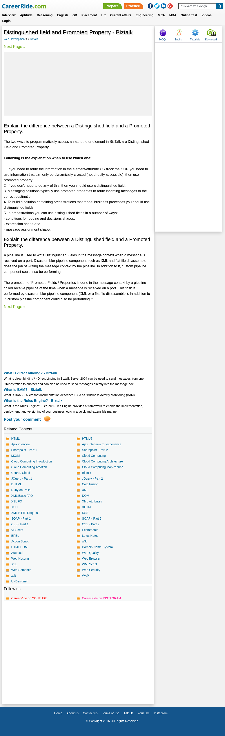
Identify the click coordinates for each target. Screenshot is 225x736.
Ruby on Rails (20, 490)
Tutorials (195, 39)
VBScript (17, 530)
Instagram (160, 713)
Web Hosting (20, 558)
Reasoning (45, 15)
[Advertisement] (78, 83)
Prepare (112, 6)
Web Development (14, 39)
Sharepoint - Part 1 (24, 450)
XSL (14, 564)
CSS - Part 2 (90, 524)
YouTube (144, 713)
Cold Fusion (90, 484)
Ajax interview (20, 444)
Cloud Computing (94, 455)
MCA (161, 15)
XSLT (15, 507)
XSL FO (16, 501)
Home (58, 713)
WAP (85, 575)
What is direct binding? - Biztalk (30, 373)
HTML (15, 438)
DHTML (16, 484)
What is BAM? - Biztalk (23, 390)
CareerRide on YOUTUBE (29, 598)
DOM (85, 495)
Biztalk (34, 39)
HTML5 (87, 438)
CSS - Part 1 (20, 524)
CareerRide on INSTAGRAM (101, 598)
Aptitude (26, 15)
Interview (9, 15)
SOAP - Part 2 (91, 518)
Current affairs (120, 15)
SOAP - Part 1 (21, 518)
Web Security (91, 570)
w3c (84, 541)
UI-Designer (19, 581)
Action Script (20, 541)
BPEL (15, 535)
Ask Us (128, 713)
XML (85, 490)
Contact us (90, 713)
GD (75, 15)
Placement (89, 15)
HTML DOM (19, 547)
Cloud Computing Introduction (31, 461)
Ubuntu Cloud (20, 473)
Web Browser (91, 558)
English (62, 15)
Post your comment (22, 419)
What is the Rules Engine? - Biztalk (33, 400)
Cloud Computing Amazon (29, 467)
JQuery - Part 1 (21, 478)
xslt (13, 575)
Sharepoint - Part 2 (95, 450)
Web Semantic (21, 570)
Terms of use (110, 713)
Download (211, 39)
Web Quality (90, 553)
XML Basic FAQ (22, 495)
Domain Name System (97, 547)
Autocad (16, 553)
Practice (133, 6)
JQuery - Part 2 (92, 478)
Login (6, 21)
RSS (85, 513)
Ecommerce (90, 530)
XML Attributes (92, 501)
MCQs (163, 39)
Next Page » (14, 46)
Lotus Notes (90, 535)
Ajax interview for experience (101, 444)
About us (73, 713)
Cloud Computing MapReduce (102, 467)
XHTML (87, 507)
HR (103, 15)
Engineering (145, 15)
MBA (172, 15)
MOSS (15, 455)
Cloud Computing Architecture (102, 461)
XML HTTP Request (25, 513)
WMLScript (89, 564)
